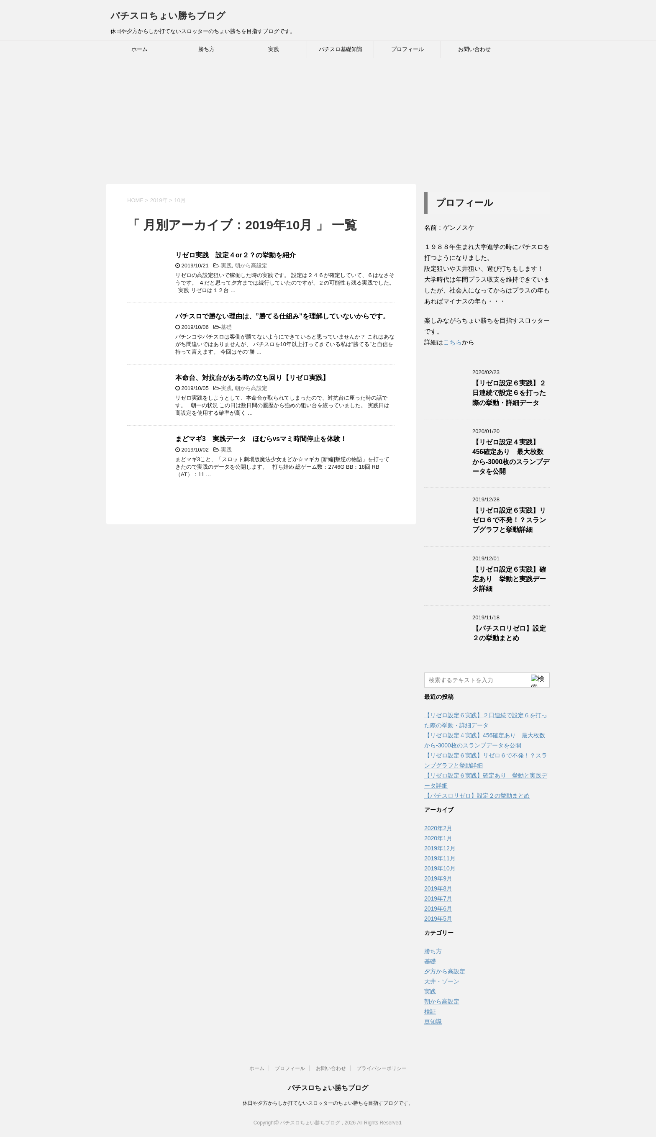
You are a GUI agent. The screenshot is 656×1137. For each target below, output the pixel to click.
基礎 (226, 327)
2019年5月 (438, 918)
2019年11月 (440, 858)
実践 (273, 49)
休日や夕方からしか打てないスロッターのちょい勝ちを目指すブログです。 (328, 1103)
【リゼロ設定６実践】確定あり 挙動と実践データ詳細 (509, 579)
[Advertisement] (328, 121)
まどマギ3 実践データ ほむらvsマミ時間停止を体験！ (261, 438)
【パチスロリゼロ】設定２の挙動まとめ (509, 633)
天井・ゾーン (441, 981)
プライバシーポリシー (381, 1068)
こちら (452, 342)
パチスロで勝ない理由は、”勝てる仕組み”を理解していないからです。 (282, 316)
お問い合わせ (474, 49)
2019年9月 (438, 878)
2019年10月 (440, 868)
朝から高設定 (251, 265)
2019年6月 (438, 908)
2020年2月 (438, 828)
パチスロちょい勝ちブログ (168, 15)
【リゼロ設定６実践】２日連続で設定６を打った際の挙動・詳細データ (509, 393)
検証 (430, 1011)
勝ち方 (206, 49)
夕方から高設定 (444, 971)
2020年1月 (438, 838)
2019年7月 (438, 898)
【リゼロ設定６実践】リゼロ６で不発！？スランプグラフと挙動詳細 (509, 520)
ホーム (139, 49)
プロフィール (407, 49)
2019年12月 (440, 848)
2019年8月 (438, 888)
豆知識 (433, 1021)
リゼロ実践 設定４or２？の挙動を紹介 (235, 255)
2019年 (159, 200)
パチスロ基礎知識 (340, 49)
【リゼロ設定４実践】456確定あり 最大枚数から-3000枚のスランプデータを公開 (510, 457)
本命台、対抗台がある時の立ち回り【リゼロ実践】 (252, 377)
